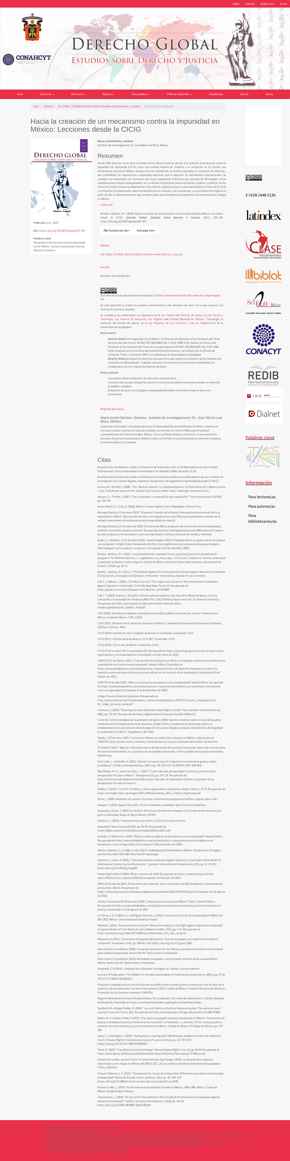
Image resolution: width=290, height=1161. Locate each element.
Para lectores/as (262, 496)
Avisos (269, 94)
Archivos (49, 106)
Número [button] (108, 94)
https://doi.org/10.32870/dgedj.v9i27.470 (62, 230)
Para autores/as (261, 506)
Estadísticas (216, 94)
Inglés (236, 4)
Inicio (20, 94)
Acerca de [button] (47, 94)
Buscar (244, 94)
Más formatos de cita (117, 230)
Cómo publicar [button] (140, 94)
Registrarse (267, 4)
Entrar (283, 4)
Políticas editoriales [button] (179, 94)
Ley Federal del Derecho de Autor (181, 315)
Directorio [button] (78, 94)
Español (250, 4)
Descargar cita (146, 230)
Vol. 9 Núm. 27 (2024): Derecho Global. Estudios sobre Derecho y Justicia (99, 106)
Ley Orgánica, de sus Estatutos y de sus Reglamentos (182, 323)
